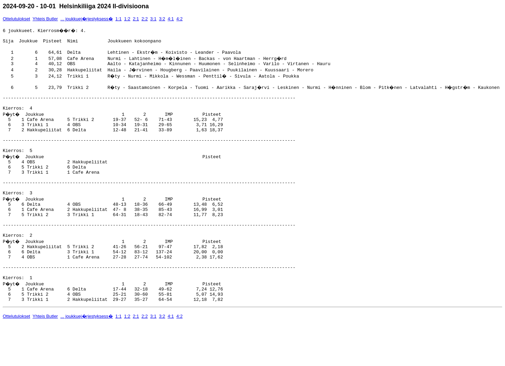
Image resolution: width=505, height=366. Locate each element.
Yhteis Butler (45, 18)
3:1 (153, 18)
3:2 (162, 18)
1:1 (118, 18)
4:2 (179, 18)
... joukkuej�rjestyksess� (86, 18)
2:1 (136, 18)
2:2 (144, 18)
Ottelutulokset (16, 18)
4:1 (171, 18)
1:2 (127, 18)
